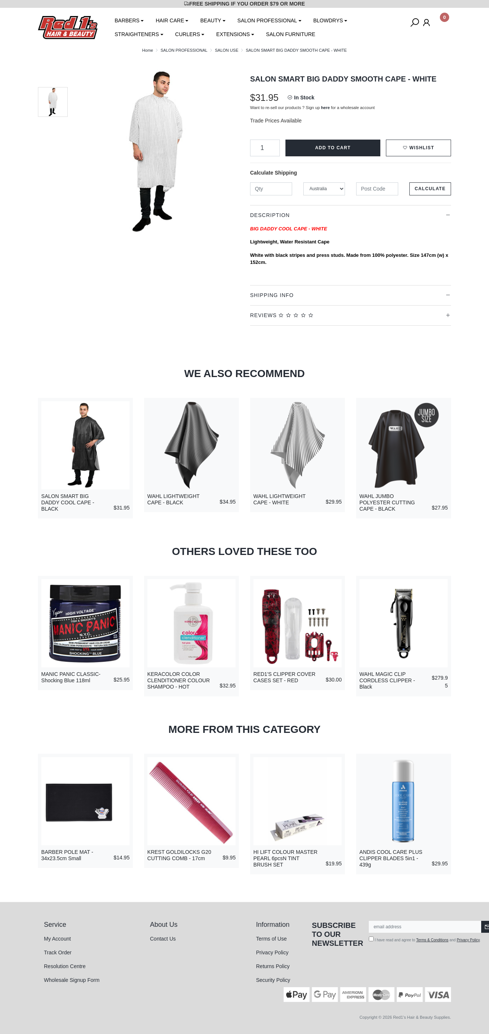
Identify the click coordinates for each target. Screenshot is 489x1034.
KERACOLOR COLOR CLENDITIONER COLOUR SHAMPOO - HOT (178, 680)
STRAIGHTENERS (137, 34)
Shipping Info (272, 295)
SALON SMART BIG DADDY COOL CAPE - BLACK (67, 502)
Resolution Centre (65, 966)
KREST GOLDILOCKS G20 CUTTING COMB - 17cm (179, 855)
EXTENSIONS (233, 34)
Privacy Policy (272, 952)
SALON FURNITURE (290, 34)
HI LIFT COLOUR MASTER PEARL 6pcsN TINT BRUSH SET (285, 858)
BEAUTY (210, 20)
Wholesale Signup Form (71, 980)
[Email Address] (425, 927)
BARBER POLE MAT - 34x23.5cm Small (67, 855)
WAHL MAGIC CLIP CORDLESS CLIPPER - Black (387, 680)
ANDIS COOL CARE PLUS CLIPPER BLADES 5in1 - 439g (390, 858)
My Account (57, 939)
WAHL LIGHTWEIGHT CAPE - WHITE (279, 499)
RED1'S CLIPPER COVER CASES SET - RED (284, 677)
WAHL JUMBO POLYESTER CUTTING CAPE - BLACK (387, 502)
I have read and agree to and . (425, 939)
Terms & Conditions (432, 940)
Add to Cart (333, 147)
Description (270, 215)
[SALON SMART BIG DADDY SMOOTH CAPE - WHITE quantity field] (265, 148)
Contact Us (163, 939)
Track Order (57, 952)
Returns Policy (273, 966)
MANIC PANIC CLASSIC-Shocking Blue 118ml (70, 677)
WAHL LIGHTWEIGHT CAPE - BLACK (173, 499)
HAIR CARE (170, 20)
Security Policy (273, 980)
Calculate (430, 188)
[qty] (271, 188)
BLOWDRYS (328, 20)
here (325, 107)
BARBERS (127, 20)
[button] (418, 148)
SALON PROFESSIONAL (267, 20)
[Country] (324, 188)
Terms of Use (271, 939)
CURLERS (187, 34)
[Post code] (377, 188)
